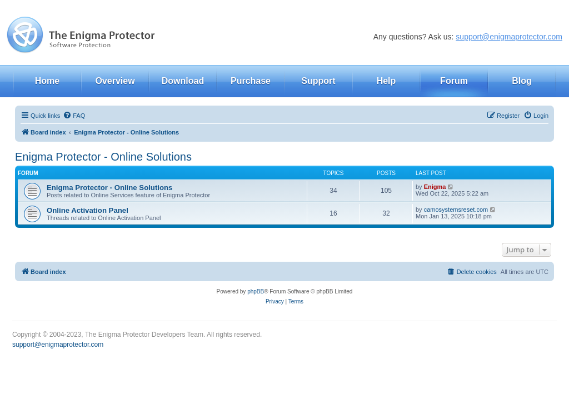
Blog (522, 81)
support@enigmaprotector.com (509, 36)
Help (386, 81)
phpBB (255, 291)
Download (183, 81)
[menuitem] (74, 115)
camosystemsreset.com (456, 209)
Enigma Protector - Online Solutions (103, 157)
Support (318, 81)
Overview (114, 81)
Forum (454, 81)
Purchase (251, 81)
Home (47, 81)
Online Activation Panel (87, 210)
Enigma (435, 186)
